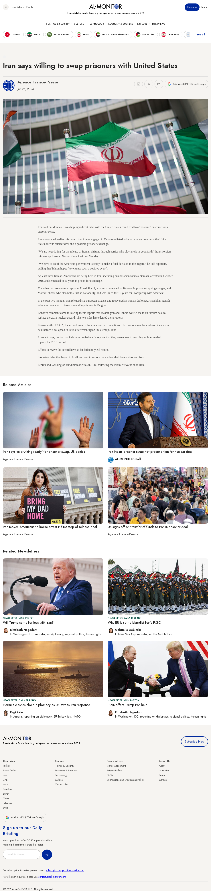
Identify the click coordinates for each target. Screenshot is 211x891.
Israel (5, 784)
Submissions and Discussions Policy (125, 780)
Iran (5, 775)
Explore (142, 24)
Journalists (164, 770)
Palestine (7, 789)
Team (162, 775)
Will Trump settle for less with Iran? (28, 622)
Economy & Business (120, 24)
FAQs (110, 775)
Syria (5, 808)
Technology (96, 24)
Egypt (6, 794)
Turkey (6, 766)
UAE (5, 780)
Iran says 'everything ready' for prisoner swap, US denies (44, 451)
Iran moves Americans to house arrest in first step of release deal (50, 527)
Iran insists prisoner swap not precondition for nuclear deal (150, 451)
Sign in (204, 7)
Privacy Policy (114, 770)
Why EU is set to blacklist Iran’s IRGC (134, 622)
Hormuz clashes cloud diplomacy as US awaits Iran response (46, 705)
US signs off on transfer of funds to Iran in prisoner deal (148, 527)
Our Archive (61, 784)
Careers (163, 780)
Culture (79, 24)
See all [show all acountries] (201, 34)
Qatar (6, 798)
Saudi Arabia (10, 770)
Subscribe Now (194, 741)
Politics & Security (58, 24)
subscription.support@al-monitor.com (65, 870)
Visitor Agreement (116, 766)
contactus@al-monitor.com (52, 877)
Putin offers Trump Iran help (127, 705)
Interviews (158, 24)
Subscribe (192, 7)
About (162, 766)
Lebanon (7, 803)
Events (29, 7)
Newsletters (17, 7)
